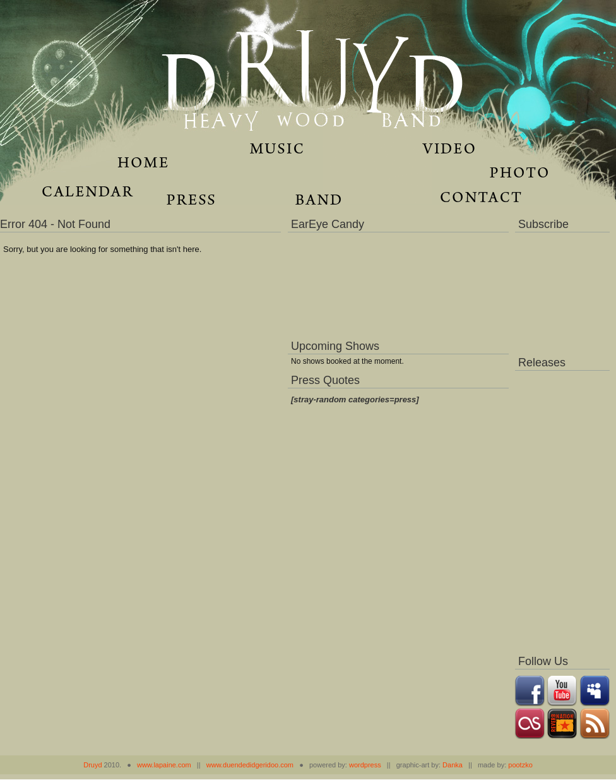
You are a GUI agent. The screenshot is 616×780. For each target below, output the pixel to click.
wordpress (365, 765)
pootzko (520, 765)
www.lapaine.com (164, 765)
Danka (452, 765)
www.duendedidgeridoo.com (249, 765)
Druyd (92, 765)
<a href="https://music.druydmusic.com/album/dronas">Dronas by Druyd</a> (562, 509)
